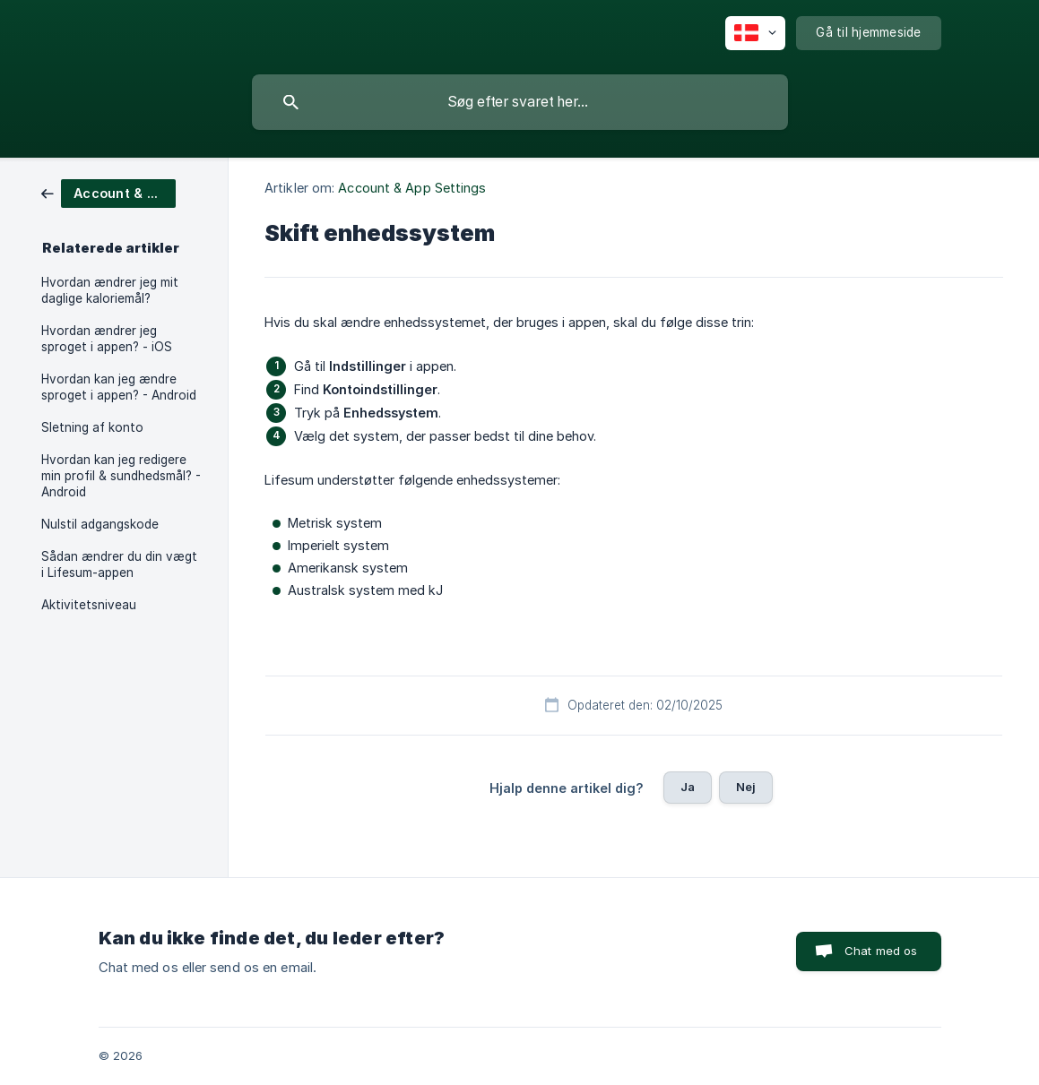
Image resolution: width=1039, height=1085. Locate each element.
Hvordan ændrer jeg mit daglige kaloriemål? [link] (109, 290)
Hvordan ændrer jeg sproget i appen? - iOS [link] (106, 338)
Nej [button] (746, 786)
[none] (755, 33)
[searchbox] (520, 102)
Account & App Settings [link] (412, 187)
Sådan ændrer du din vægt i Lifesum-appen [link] (119, 564)
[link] (108, 192)
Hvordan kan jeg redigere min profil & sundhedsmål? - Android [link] (121, 475)
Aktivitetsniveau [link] (88, 605)
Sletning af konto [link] (92, 427)
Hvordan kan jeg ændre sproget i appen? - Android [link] (118, 387)
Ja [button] (687, 786)
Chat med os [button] (881, 950)
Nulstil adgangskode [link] (100, 524)
